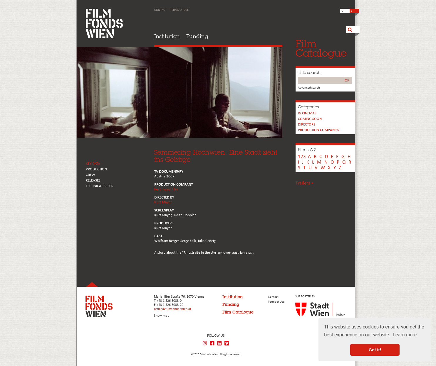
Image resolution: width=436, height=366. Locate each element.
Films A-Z (307, 149)
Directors (306, 124)
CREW (90, 175)
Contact (160, 10)
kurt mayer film (166, 189)
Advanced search (309, 87)
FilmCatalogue (321, 48)
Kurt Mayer (163, 202)
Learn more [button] (405, 334)
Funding (197, 36)
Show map (161, 316)
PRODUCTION (96, 169)
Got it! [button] (375, 350)
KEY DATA (93, 164)
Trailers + (304, 183)
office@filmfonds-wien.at (172, 309)
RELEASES (93, 180)
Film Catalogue (238, 312)
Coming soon (310, 119)
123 (302, 156)
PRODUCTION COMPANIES (318, 130)
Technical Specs (99, 186)
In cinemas (307, 113)
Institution (167, 36)
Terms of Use (179, 10)
